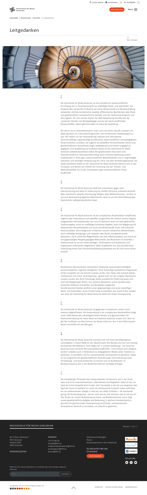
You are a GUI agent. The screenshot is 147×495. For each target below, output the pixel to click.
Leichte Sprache (97, 2)
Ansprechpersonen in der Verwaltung (101, 443)
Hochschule (26, 18)
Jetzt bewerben (117, 9)
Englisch (134, 426)
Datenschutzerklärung (114, 487)
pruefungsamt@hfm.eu (57, 449)
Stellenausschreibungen (96, 437)
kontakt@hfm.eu (54, 443)
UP (73, 488)
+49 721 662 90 (53, 441)
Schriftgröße (131, 2)
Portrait (36, 18)
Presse (89, 440)
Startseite (14, 18)
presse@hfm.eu (54, 452)
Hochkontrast (113, 2)
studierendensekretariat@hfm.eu (61, 446)
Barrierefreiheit (131, 487)
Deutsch (126, 426)
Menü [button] (132, 9)
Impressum (99, 487)
